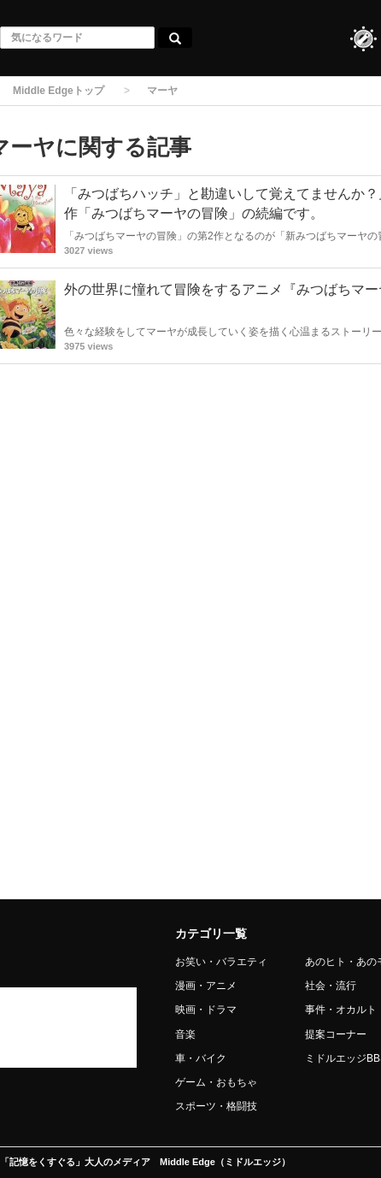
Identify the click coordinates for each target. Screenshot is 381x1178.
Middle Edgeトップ (58, 91)
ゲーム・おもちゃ (216, 1082)
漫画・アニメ (206, 986)
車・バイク (200, 1058)
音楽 (185, 1034)
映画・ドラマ (206, 1010)
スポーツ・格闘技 (216, 1106)
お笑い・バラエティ (221, 962)
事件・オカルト (341, 1010)
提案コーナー (335, 1034)
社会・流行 (330, 986)
